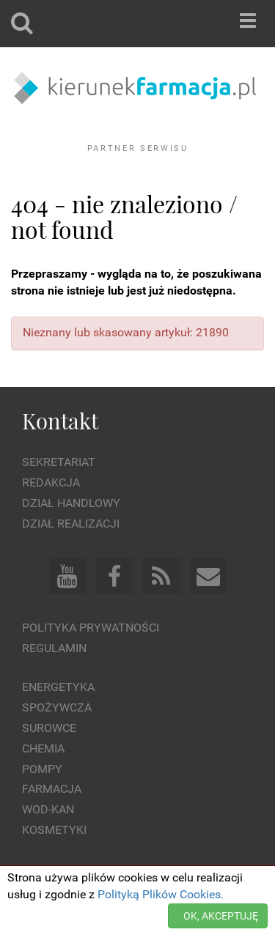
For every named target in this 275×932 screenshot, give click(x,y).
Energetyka (58, 687)
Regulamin (54, 648)
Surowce (49, 728)
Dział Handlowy (71, 503)
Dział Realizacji (71, 523)
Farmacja (51, 789)
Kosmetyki (54, 830)
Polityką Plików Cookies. (161, 894)
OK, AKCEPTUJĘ (220, 916)
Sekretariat (58, 462)
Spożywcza (57, 707)
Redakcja (51, 482)
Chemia (43, 748)
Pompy (42, 769)
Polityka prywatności (90, 628)
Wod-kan (48, 809)
